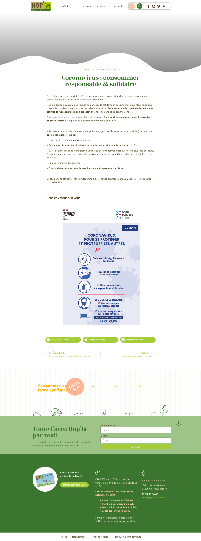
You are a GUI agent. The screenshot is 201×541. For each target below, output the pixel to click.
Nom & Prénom (108, 425)
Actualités (119, 6)
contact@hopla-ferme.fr (154, 497)
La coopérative (65, 6)
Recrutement (78, 536)
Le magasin (85, 6)
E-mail (103, 435)
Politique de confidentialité (127, 536)
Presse (63, 536)
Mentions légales (99, 536)
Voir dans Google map (153, 480)
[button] (140, 6)
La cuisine (102, 6)
